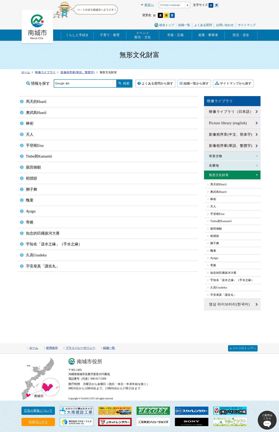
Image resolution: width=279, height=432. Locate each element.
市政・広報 (175, 35)
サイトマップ (247, 25)
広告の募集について (38, 410)
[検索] (83, 83)
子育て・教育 (110, 35)
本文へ (149, 4)
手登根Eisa (217, 213)
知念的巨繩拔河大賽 (223, 272)
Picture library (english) (228, 123)
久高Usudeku (218, 287)
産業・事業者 (208, 35)
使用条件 (52, 347)
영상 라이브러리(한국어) (229, 304)
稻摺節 (214, 236)
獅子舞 (214, 243)
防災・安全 (241, 35)
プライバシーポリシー (80, 347)
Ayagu (214, 258)
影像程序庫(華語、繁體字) (230, 146)
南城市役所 (89, 361)
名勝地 (214, 165)
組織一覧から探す (194, 83)
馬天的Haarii (218, 184)
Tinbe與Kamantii (221, 221)
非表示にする (38, 422)
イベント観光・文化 (142, 35)
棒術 (213, 199)
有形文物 (215, 156)
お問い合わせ (225, 25)
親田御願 (216, 228)
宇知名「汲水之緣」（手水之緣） (232, 280)
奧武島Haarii (218, 191)
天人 (213, 206)
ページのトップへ (244, 348)
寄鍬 (213, 265)
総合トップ (166, 25)
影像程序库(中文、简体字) (230, 134)
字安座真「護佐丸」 (223, 294)
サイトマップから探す (233, 83)
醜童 (213, 250)
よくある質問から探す (155, 83)
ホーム (33, 347)
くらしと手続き (77, 35)
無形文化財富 (219, 175)
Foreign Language (170, 5)
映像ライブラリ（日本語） (231, 112)
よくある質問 (203, 25)
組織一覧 (184, 25)
